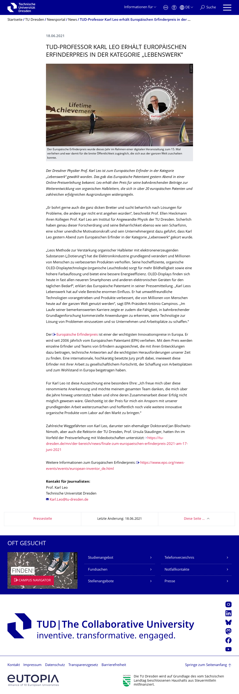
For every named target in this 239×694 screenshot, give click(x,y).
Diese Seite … (194, 518)
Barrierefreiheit (114, 665)
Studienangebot (100, 558)
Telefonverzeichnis (179, 558)
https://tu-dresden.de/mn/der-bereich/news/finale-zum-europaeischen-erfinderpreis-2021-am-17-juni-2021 (117, 444)
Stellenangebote (101, 581)
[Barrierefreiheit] (174, 7)
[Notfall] (165, 7)
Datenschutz (55, 665)
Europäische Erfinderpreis (77, 335)
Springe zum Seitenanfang (206, 665)
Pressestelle (42, 518)
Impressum (32, 665)
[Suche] (208, 7)
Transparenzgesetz (83, 665)
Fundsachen (97, 570)
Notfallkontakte (177, 570)
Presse (170, 581)
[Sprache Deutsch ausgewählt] (186, 7)
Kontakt (13, 665)
